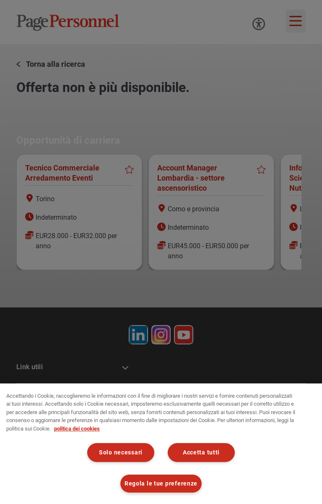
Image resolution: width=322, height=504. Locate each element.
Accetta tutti (201, 452)
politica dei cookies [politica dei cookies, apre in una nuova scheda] (77, 428)
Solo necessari (121, 452)
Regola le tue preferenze (161, 483)
